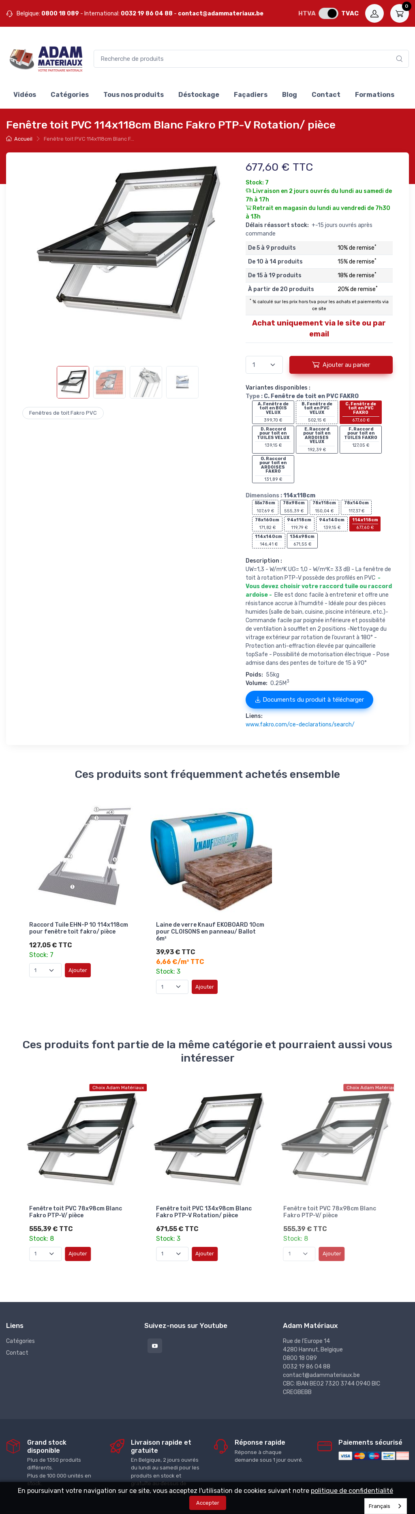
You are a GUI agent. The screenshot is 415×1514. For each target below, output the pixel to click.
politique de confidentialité (352, 1491)
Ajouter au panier (341, 364)
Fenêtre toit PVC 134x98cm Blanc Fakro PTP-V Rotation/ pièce (204, 1199)
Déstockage (198, 95)
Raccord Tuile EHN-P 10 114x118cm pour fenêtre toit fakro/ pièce (78, 926)
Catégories (70, 95)
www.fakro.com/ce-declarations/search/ (300, 724)
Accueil (19, 139)
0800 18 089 (60, 13)
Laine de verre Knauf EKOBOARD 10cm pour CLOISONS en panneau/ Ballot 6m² (204, 929)
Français (379, 1506)
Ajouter (77, 967)
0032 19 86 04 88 (147, 13)
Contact (326, 95)
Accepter (207, 1503)
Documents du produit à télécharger (309, 699)
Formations (374, 95)
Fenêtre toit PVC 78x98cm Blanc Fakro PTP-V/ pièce (75, 1199)
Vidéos (24, 95)
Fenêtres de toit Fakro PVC (63, 413)
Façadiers (250, 95)
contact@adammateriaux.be (220, 13)
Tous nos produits (133, 95)
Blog (289, 95)
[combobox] (385, 1506)
